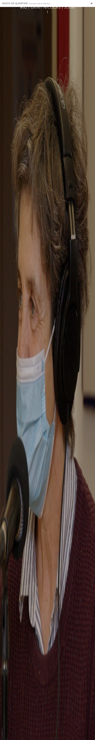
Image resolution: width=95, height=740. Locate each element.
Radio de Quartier (15, 3)
